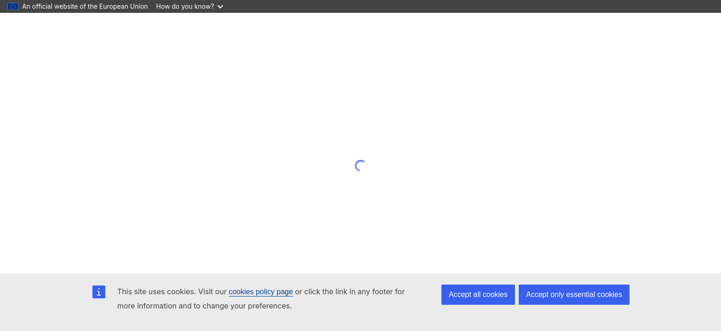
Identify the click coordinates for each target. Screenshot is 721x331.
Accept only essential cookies (574, 294)
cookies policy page (261, 292)
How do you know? (189, 6)
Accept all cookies (478, 294)
